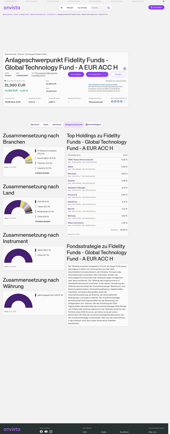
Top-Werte (124, 432)
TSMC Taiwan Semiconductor (80, 159)
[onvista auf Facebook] (41, 432)
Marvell (71, 209)
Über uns (152, 432)
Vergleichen (94, 74)
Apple (70, 166)
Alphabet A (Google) (76, 187)
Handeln (118, 74)
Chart (45, 124)
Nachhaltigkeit (93, 124)
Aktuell (70, 7)
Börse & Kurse (7, 14)
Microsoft (72, 173)
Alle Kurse (56, 124)
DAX (85, 432)
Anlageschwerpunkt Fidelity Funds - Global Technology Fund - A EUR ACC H (82, 14)
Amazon (71, 180)
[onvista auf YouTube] (46, 432)
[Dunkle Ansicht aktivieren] (164, 1)
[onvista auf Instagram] (50, 432)
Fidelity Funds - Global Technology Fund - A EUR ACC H (38, 14)
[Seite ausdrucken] (124, 68)
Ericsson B (72, 194)
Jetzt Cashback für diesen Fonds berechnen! (102, 84)
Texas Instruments (76, 223)
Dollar (103, 432)
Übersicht (35, 124)
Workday (72, 216)
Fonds (16, 14)
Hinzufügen (76, 74)
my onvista (82, 7)
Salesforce (72, 202)
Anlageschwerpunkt (74, 124)
